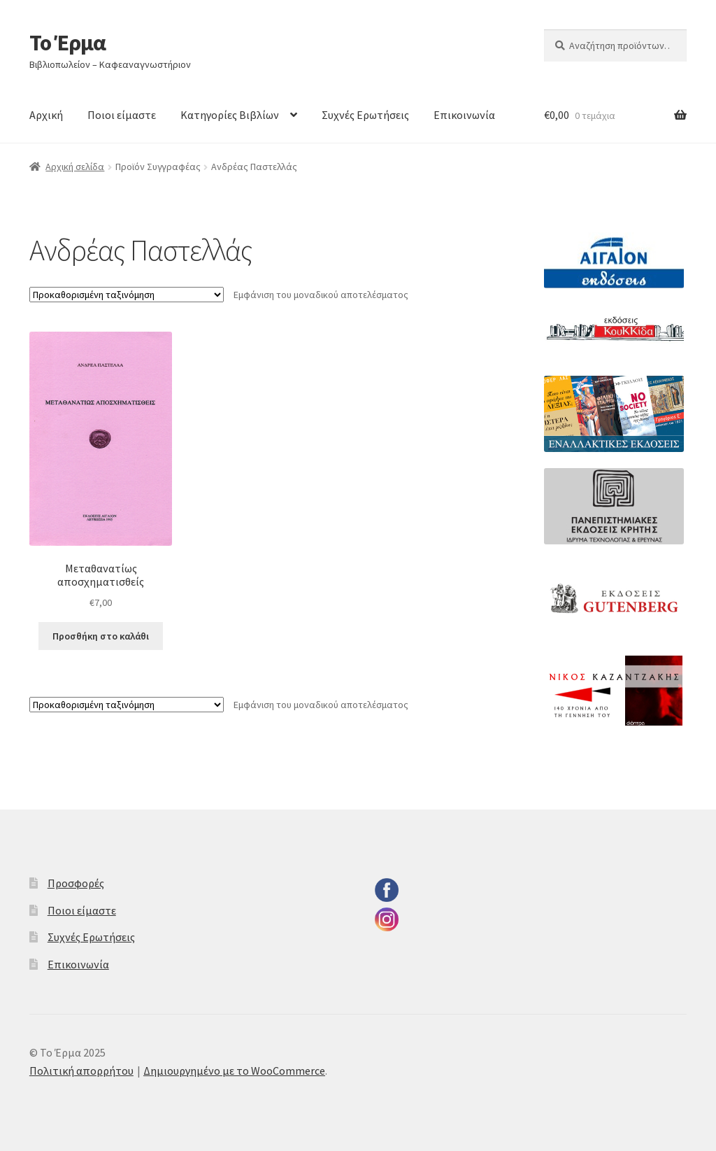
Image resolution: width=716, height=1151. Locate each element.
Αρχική (46, 115)
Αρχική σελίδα (74, 166)
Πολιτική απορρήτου (81, 1071)
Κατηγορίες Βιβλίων (229, 115)
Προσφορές (76, 883)
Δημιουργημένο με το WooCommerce (234, 1071)
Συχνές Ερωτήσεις (365, 115)
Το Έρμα (67, 43)
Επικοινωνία (464, 115)
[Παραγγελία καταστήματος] (126, 294)
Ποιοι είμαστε (121, 115)
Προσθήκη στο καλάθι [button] (100, 636)
